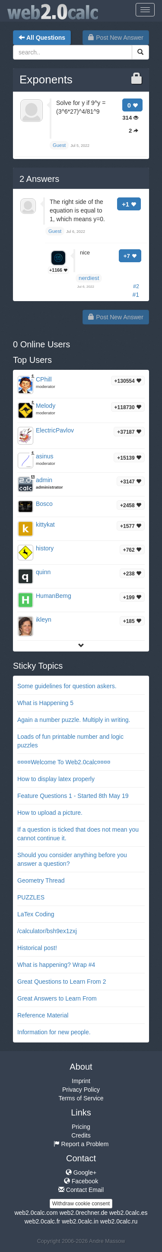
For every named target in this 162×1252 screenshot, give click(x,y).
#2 (136, 286)
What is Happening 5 (45, 702)
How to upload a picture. (50, 812)
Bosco (44, 503)
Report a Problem (81, 1144)
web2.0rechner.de (84, 1212)
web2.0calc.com (35, 1212)
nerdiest (89, 278)
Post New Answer (115, 37)
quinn (43, 572)
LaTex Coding (35, 914)
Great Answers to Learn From (57, 998)
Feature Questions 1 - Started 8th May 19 (73, 795)
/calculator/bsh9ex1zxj (47, 931)
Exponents (46, 79)
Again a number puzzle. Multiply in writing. (73, 719)
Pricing (81, 1126)
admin (44, 480)
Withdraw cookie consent (81, 1204)
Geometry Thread (40, 880)
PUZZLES (30, 897)
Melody (45, 405)
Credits (80, 1135)
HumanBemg (53, 595)
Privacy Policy (81, 1089)
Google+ (81, 1172)
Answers (39, 179)
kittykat (45, 524)
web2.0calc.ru (118, 1221)
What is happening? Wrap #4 (56, 964)
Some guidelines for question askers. (67, 686)
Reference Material (42, 1015)
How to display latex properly (56, 778)
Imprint (81, 1080)
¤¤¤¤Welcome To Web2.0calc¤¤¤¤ (64, 762)
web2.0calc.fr (42, 1221)
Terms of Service (80, 1098)
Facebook (81, 1181)
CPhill (44, 379)
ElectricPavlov (55, 430)
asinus (44, 456)
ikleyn (43, 619)
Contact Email (81, 1189)
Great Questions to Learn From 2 (61, 981)
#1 (135, 294)
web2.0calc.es (128, 1212)
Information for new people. (54, 1032)
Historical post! (37, 947)
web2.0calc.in (80, 1221)
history (45, 548)
